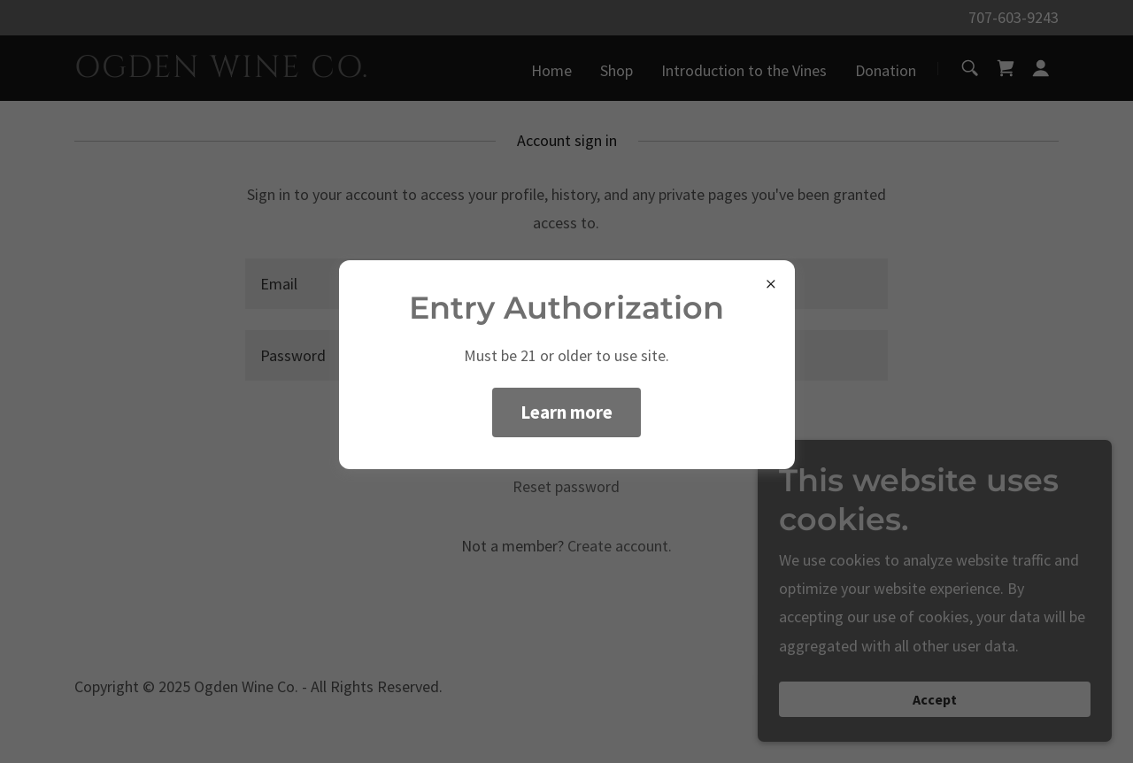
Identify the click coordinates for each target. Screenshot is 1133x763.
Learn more (566, 412)
